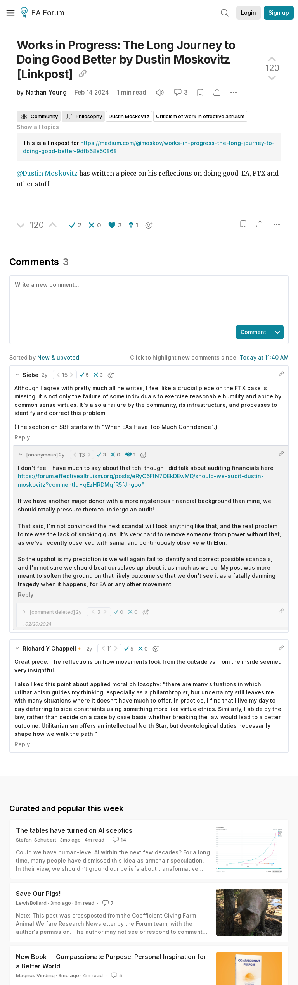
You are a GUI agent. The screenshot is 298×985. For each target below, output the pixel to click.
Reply (22, 437)
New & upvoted (58, 357)
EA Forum (43, 13)
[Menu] (10, 12)
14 (118, 839)
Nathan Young (46, 92)
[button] (75, 225)
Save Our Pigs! (38, 893)
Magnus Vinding (35, 975)
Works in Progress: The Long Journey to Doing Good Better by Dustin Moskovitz (126, 59)
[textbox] (147, 299)
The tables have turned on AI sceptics (74, 830)
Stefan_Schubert (36, 840)
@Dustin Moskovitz (47, 173)
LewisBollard (31, 903)
